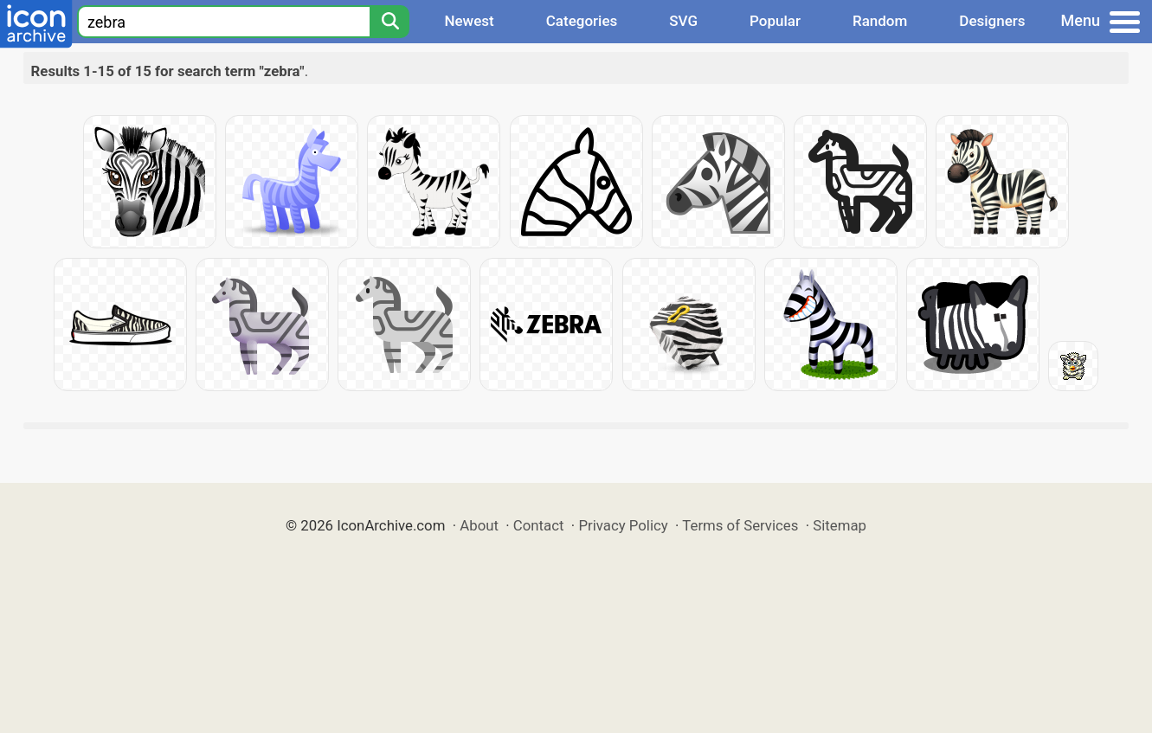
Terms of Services (740, 525)
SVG (683, 20)
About (479, 525)
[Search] (389, 21)
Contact (538, 525)
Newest (468, 20)
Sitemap (839, 525)
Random (880, 20)
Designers (992, 20)
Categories (582, 20)
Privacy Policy (622, 525)
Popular (775, 20)
